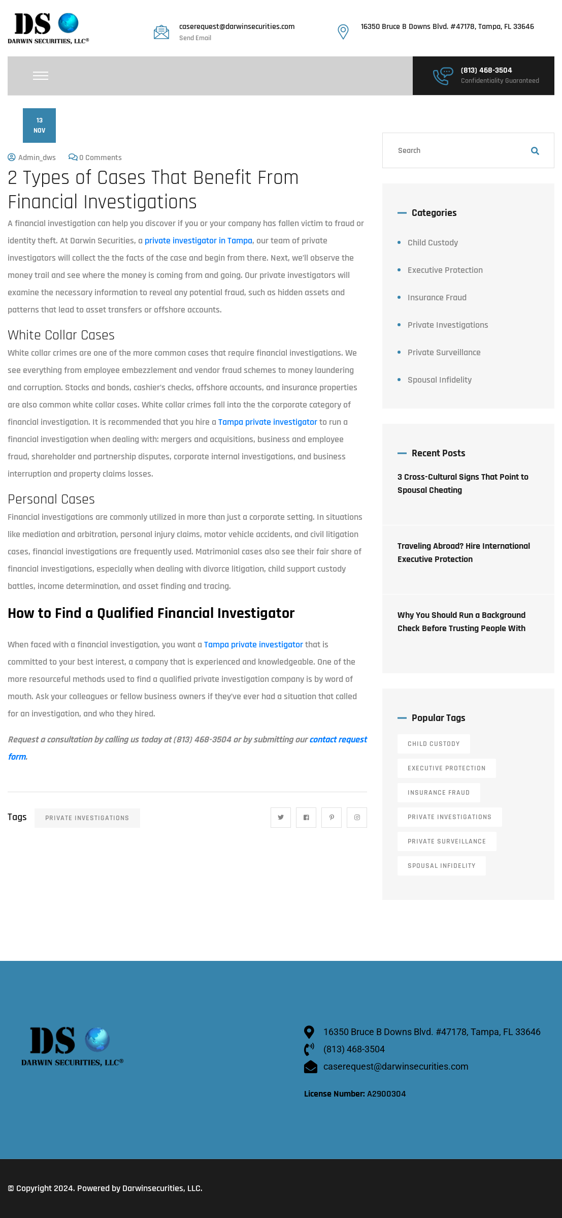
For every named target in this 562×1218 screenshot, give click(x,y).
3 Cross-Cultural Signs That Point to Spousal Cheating (463, 483)
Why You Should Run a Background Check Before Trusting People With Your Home (461, 628)
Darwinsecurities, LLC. (162, 1188)
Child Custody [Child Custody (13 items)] (434, 743)
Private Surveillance (444, 352)
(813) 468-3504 (486, 71)
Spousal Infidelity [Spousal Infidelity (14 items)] (442, 865)
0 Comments (100, 157)
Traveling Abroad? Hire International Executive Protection (464, 552)
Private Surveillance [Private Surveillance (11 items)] (447, 841)
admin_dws (37, 157)
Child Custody (433, 242)
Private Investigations (87, 818)
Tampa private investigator (268, 422)
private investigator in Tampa (198, 240)
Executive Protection (445, 270)
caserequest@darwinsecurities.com (237, 27)
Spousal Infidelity (440, 380)
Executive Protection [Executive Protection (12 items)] (447, 768)
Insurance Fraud (437, 297)
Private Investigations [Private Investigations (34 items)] (450, 817)
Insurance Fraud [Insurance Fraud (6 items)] (439, 792)
